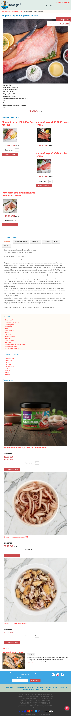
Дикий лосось (9, 366)
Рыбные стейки (9, 324)
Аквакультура (9, 358)
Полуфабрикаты (10, 336)
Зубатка (7, 370)
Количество (9, 150)
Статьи (47, 689)
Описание (7, 242)
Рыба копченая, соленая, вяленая (15, 344)
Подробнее (30, 663)
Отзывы (6, 246)
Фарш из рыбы (9, 340)
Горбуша (7, 362)
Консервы (8, 334)
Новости (5, 648)
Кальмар (8, 374)
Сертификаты (21, 687)
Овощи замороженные (12, 348)
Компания (9, 687)
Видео (56, 242)
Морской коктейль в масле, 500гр (16, 623)
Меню (49, 5)
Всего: (58, 24)
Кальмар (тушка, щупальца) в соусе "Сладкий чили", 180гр (25, 448)
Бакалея (7, 338)
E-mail (19, 677)
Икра (6, 328)
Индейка (7, 372)
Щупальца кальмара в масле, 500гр (16, 537)
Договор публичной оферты (56, 687)
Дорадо (7, 368)
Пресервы (8, 342)
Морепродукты (9, 330)
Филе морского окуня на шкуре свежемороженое (18, 194)
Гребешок (8, 364)
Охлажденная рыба (11, 346)
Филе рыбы (8, 326)
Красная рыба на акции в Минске (12, 652)
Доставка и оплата (21, 242)
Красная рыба (9, 320)
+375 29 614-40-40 (62, 2)
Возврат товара (28, 689)
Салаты (7, 332)
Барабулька (8, 360)
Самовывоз (35, 242)
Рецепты (47, 242)
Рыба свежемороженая (12, 322)
